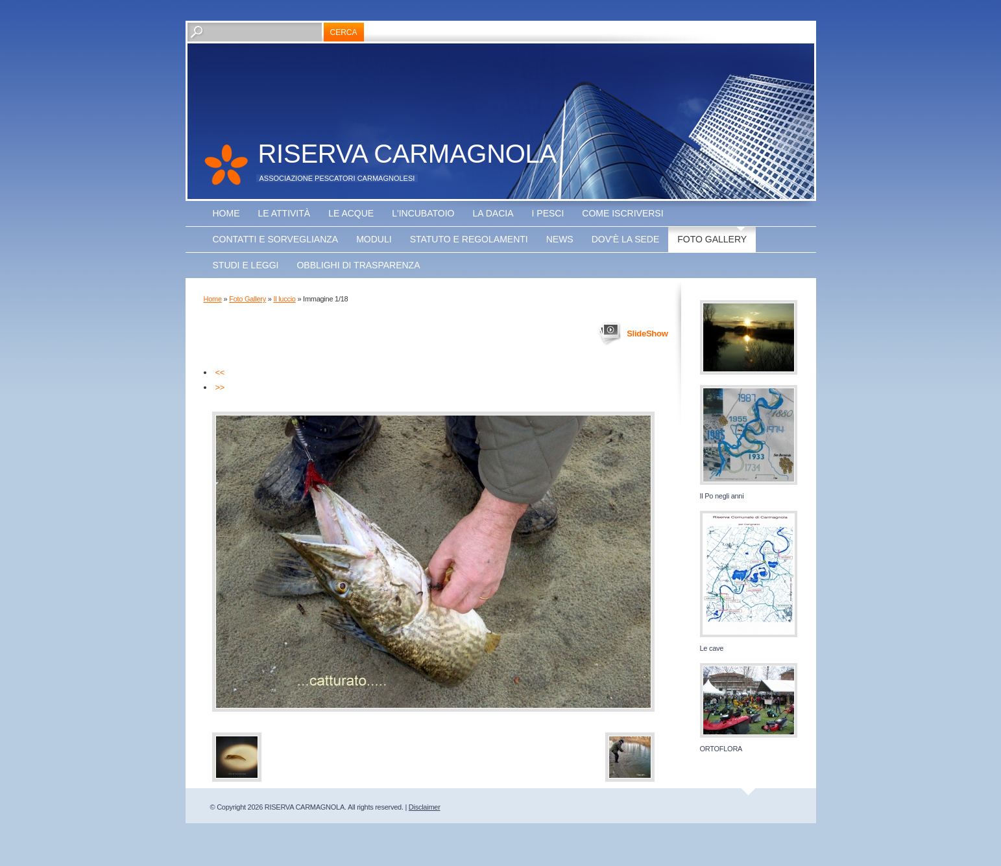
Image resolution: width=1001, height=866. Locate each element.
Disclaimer (424, 807)
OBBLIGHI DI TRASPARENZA (358, 265)
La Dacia (492, 213)
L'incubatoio (423, 213)
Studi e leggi (246, 265)
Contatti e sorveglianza (276, 239)
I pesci (548, 213)
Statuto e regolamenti (469, 239)
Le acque (351, 213)
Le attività (284, 213)
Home (226, 213)
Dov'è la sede (626, 239)
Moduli (373, 239)
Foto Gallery (712, 239)
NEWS (559, 239)
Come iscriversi (622, 213)
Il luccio (284, 299)
